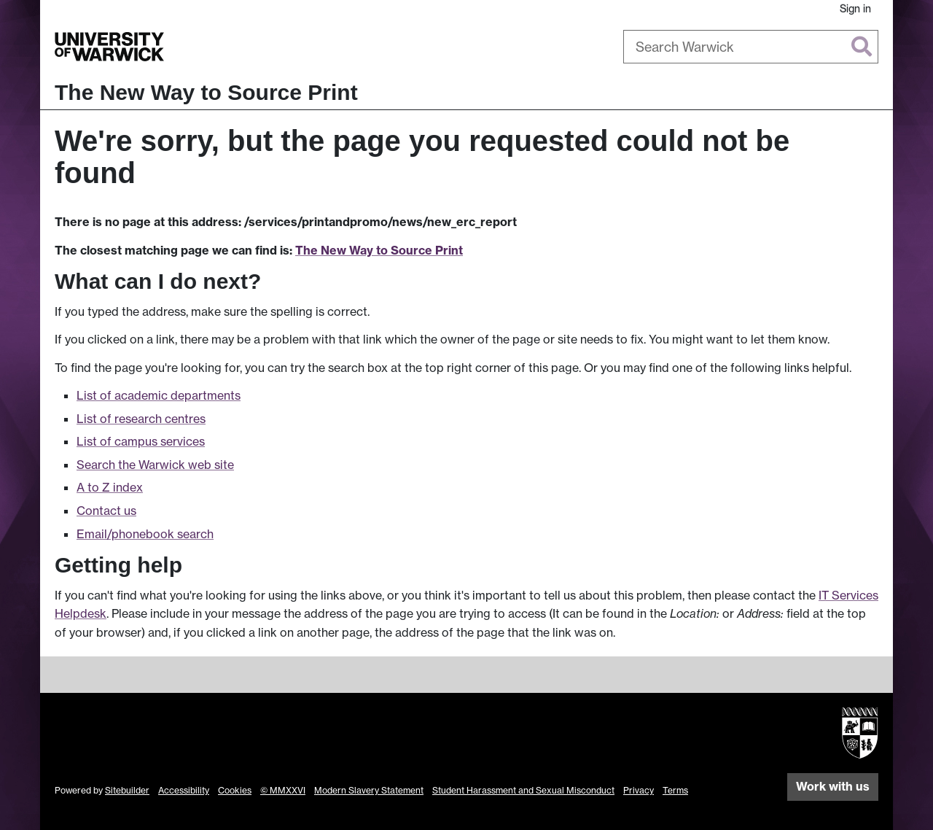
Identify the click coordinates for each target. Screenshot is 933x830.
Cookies (234, 790)
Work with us (833, 786)
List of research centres (141, 418)
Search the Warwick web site (155, 464)
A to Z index (110, 487)
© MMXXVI (282, 790)
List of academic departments (159, 395)
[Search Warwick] (750, 46)
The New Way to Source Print (206, 92)
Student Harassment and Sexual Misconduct (523, 790)
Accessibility (183, 790)
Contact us (106, 510)
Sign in (855, 8)
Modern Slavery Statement (368, 790)
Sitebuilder (127, 790)
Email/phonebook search (145, 534)
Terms (675, 790)
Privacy (638, 790)
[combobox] (750, 46)
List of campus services (141, 441)
